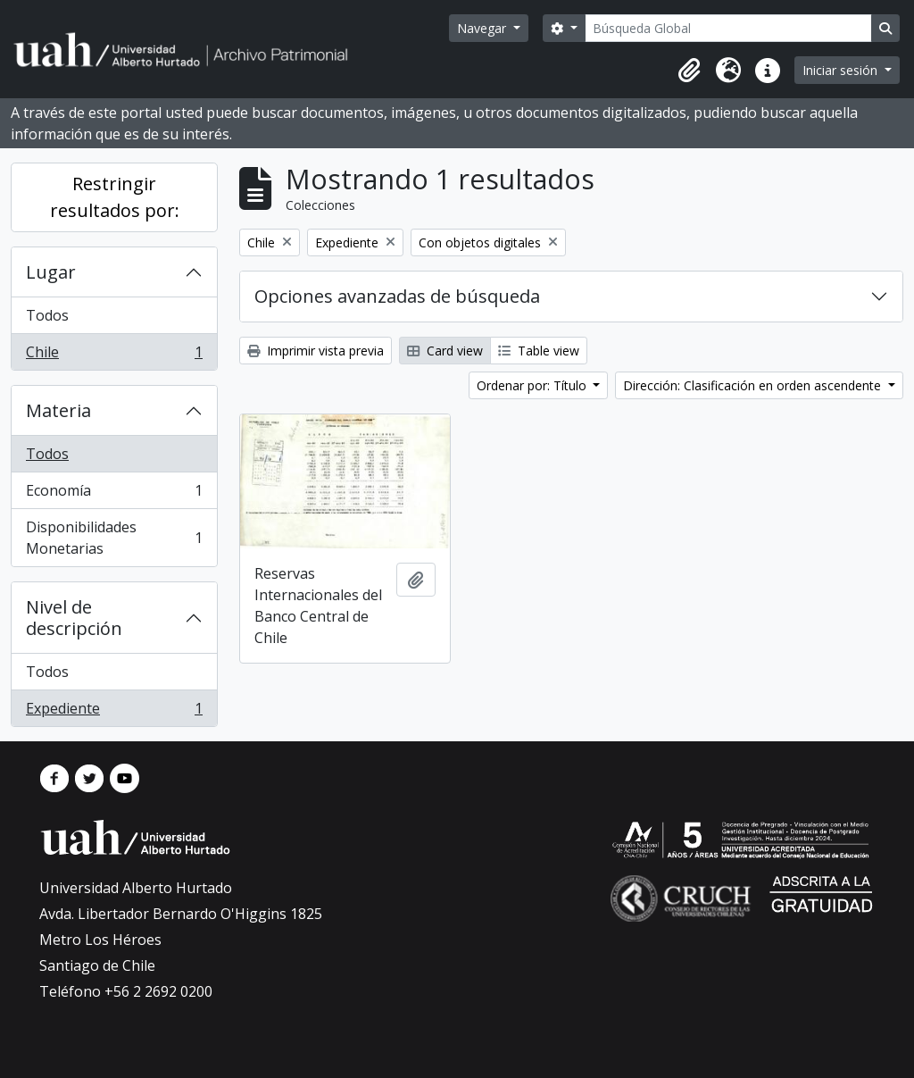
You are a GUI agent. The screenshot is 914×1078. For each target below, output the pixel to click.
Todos (47, 315)
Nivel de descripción (74, 617)
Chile (114, 355)
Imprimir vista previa (315, 350)
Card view (445, 350)
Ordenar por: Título (533, 385)
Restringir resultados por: (114, 196)
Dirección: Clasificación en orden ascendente (754, 385)
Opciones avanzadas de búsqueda (397, 296)
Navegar (483, 28)
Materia (58, 410)
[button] (689, 70)
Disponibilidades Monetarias (114, 537)
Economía (114, 494)
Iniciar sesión (841, 70)
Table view (538, 350)
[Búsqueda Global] (728, 28)
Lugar (51, 272)
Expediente (114, 712)
